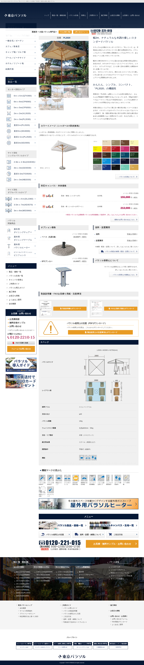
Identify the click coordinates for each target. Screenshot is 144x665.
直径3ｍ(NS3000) (22, 590)
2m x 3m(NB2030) (43, 581)
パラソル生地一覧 (16, 276)
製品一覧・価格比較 (59, 15)
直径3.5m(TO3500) (43, 578)
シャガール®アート (118, 570)
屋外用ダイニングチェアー (86, 573)
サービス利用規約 (26, 611)
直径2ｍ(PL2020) (22, 587)
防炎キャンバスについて (120, 573)
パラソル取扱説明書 (70, 611)
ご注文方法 (118, 535)
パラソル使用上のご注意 (71, 614)
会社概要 (12, 304)
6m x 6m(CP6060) (23, 575)
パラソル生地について (127, 177)
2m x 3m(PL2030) (22, 584)
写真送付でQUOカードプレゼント (75, 622)
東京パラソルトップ (25, 605)
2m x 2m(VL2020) (22, 581)
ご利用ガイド (93, 15)
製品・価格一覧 (15, 272)
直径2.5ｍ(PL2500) (23, 593)
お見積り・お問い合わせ (131, 15)
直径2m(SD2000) (22, 596)
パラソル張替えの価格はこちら (124, 275)
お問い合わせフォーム (81, 32)
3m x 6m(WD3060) (65, 578)
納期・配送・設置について (120, 251)
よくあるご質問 (15, 300)
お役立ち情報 (115, 15)
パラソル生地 (73, 15)
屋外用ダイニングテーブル (86, 579)
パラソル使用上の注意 (55, 535)
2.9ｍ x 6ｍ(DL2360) (65, 572)
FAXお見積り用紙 (65, 32)
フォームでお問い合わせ (21, 349)
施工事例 (104, 15)
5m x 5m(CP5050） (23, 578)
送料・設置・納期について (90, 535)
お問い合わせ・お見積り (118, 616)
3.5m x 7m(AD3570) (65, 575)
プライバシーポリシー (27, 614)
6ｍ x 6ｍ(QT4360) (23, 572)
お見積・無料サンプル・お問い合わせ (112, 544)
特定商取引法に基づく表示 (29, 616)
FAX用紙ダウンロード (119, 622)
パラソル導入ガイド (17, 288)
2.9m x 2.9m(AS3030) (44, 572)
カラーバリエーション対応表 (121, 576)
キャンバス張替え (16, 280)
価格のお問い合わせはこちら (124, 219)
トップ (46, 15)
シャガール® (115, 567)
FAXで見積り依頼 (22, 343)
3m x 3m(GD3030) (43, 575)
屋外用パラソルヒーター (85, 585)
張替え (83, 15)
